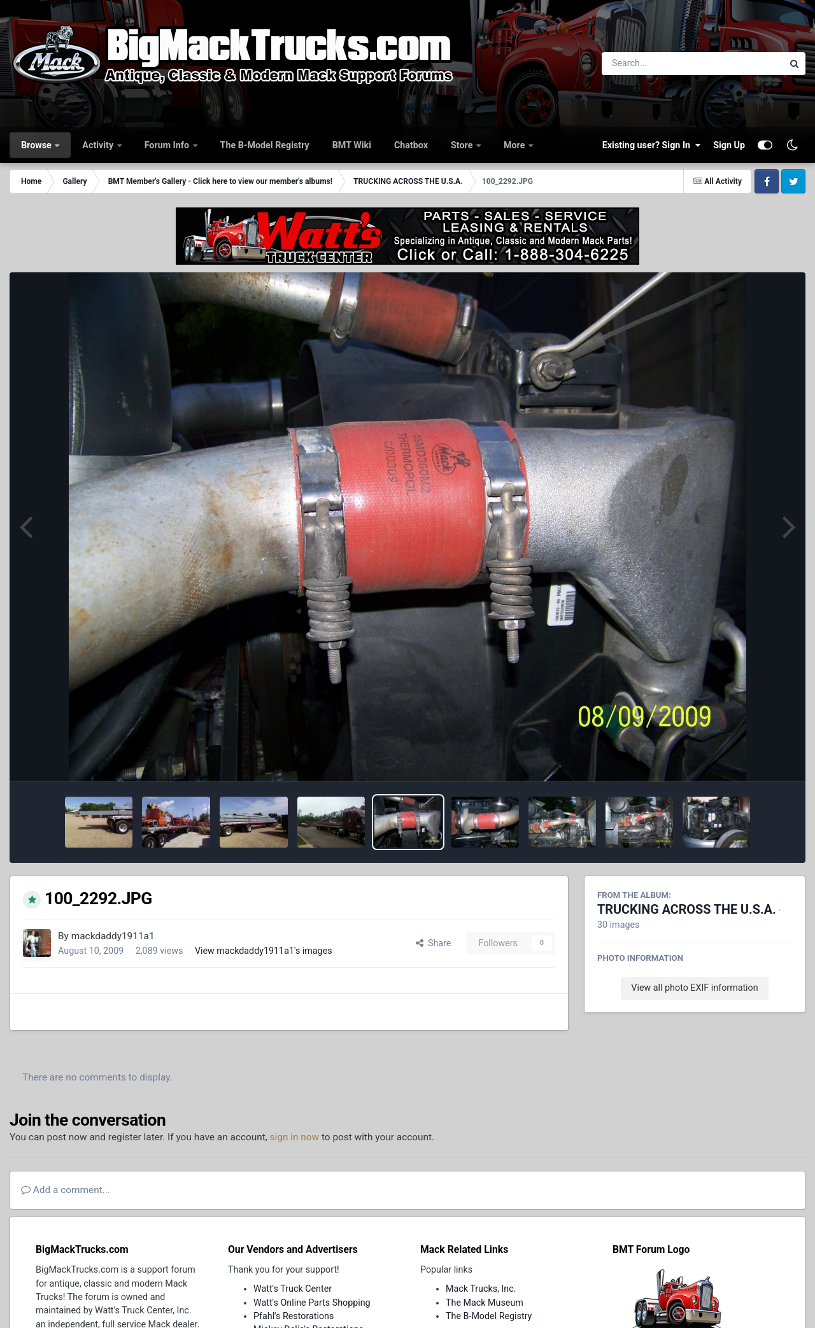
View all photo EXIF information (694, 987)
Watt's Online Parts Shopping (312, 1302)
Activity (98, 145)
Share (433, 943)
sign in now (295, 1137)
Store (463, 145)
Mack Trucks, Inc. (481, 1288)
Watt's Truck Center (292, 1288)
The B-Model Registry (264, 145)
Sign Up (729, 145)
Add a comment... (65, 1190)
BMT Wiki (351, 145)
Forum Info (168, 145)
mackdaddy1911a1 (113, 936)
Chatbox (411, 145)
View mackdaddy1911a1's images (263, 951)
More (515, 145)
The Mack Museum (484, 1302)
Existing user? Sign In (651, 145)
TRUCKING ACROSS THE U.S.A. (686, 909)
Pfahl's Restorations (293, 1316)
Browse (37, 145)
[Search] (657, 63)
